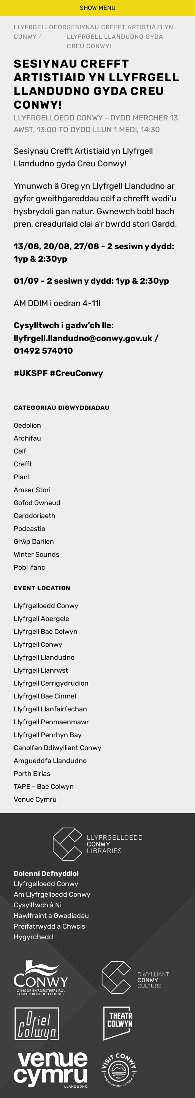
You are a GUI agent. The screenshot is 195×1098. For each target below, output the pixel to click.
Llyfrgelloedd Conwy (46, 606)
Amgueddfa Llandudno (50, 761)
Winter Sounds (36, 555)
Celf (20, 451)
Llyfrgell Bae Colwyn (46, 632)
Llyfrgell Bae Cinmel (45, 696)
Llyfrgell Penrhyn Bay (48, 735)
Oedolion (27, 426)
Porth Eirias (32, 774)
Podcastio (29, 529)
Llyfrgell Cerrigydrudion (51, 683)
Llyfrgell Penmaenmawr (51, 722)
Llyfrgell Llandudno (44, 658)
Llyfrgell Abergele (41, 619)
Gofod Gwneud (37, 503)
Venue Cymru (35, 800)
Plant (22, 477)
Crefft (23, 464)
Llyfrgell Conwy (38, 645)
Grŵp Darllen (34, 542)
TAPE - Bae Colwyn (44, 787)
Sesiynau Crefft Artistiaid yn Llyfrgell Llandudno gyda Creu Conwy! (120, 37)
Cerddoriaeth (34, 516)
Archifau (27, 438)
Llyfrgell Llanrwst (41, 671)
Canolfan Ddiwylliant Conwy (57, 748)
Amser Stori (32, 490)
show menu (98, 7)
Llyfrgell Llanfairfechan (50, 709)
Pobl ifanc (29, 568)
